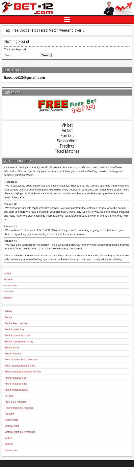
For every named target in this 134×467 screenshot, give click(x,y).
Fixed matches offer (16, 383)
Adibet (8, 311)
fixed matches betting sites (20, 365)
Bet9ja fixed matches (17, 323)
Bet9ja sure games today (19, 341)
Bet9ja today (12, 347)
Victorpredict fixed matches (20, 431)
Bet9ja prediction (14, 329)
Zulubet (8, 297)
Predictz (8, 291)
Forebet (8, 279)
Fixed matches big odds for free (23, 371)
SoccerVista (10, 285)
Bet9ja (8, 317)
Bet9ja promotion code (17, 335)
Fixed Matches (13, 353)
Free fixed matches (16, 401)
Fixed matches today (16, 389)
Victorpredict (12, 425)
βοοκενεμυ (11, 450)
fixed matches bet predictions (21, 359)
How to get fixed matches (19, 407)
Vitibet (7, 273)
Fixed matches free (16, 377)
